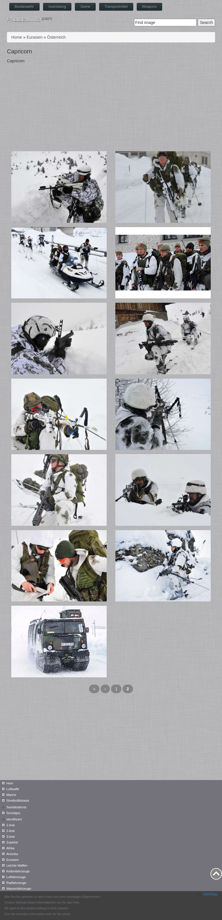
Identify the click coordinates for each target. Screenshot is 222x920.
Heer (9, 783)
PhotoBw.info (24, 19)
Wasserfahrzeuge (18, 888)
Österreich (56, 37)
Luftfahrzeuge (16, 877)
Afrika (10, 848)
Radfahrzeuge (16, 883)
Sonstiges (13, 813)
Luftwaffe (12, 789)
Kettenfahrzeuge (18, 871)
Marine (11, 794)
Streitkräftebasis (17, 800)
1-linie (10, 825)
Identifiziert (14, 819)
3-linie (10, 836)
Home (16, 37)
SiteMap (210, 894)
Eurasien (34, 37)
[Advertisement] (111, 108)
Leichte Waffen (16, 865)
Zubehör (12, 842)
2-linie (10, 831)
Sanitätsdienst (16, 807)
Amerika (12, 854)
